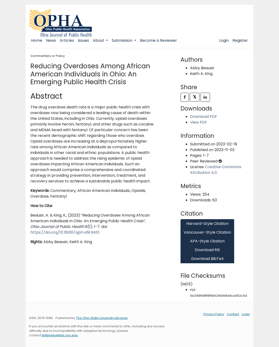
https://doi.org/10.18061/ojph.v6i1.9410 (64, 232)
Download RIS (207, 250)
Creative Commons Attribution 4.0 (215, 169)
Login (224, 40)
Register (240, 40)
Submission (122, 40)
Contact (233, 314)
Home (36, 40)
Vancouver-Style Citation (207, 232)
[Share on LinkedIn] (205, 97)
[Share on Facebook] (185, 97)
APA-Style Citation (207, 241)
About (99, 40)
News (51, 40)
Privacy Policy (213, 314)
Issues (83, 40)
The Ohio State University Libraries (102, 318)
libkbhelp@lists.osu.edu (60, 335)
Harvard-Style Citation (207, 223)
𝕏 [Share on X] (194, 97)
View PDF (198, 122)
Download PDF (203, 116)
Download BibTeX (207, 258)
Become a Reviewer (158, 40)
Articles (67, 40)
